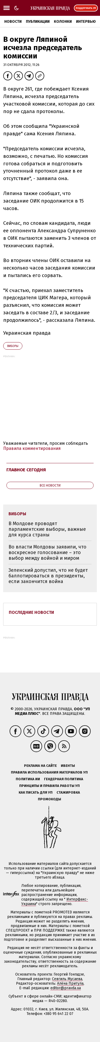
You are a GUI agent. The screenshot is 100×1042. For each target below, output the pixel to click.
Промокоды (49, 799)
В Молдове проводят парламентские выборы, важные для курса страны (47, 529)
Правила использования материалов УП (49, 772)
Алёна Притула (70, 983)
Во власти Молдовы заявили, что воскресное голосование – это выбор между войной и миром (47, 552)
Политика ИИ (28, 779)
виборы (12, 346)
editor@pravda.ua (65, 988)
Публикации (38, 21)
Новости (13, 21)
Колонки (63, 21)
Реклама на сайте (40, 766)
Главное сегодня (26, 470)
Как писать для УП (36, 792)
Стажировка (68, 792)
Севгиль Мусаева (67, 979)
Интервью (86, 21)
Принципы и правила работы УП (49, 786)
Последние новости (31, 612)
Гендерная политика (63, 779)
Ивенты (68, 766)
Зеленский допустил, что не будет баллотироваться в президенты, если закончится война (48, 575)
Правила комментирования (32, 448)
